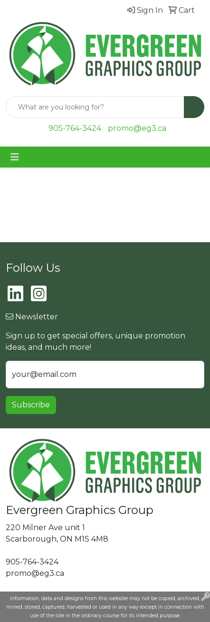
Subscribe (31, 404)
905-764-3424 (74, 128)
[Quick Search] (95, 107)
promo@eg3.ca (137, 128)
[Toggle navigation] (15, 157)
